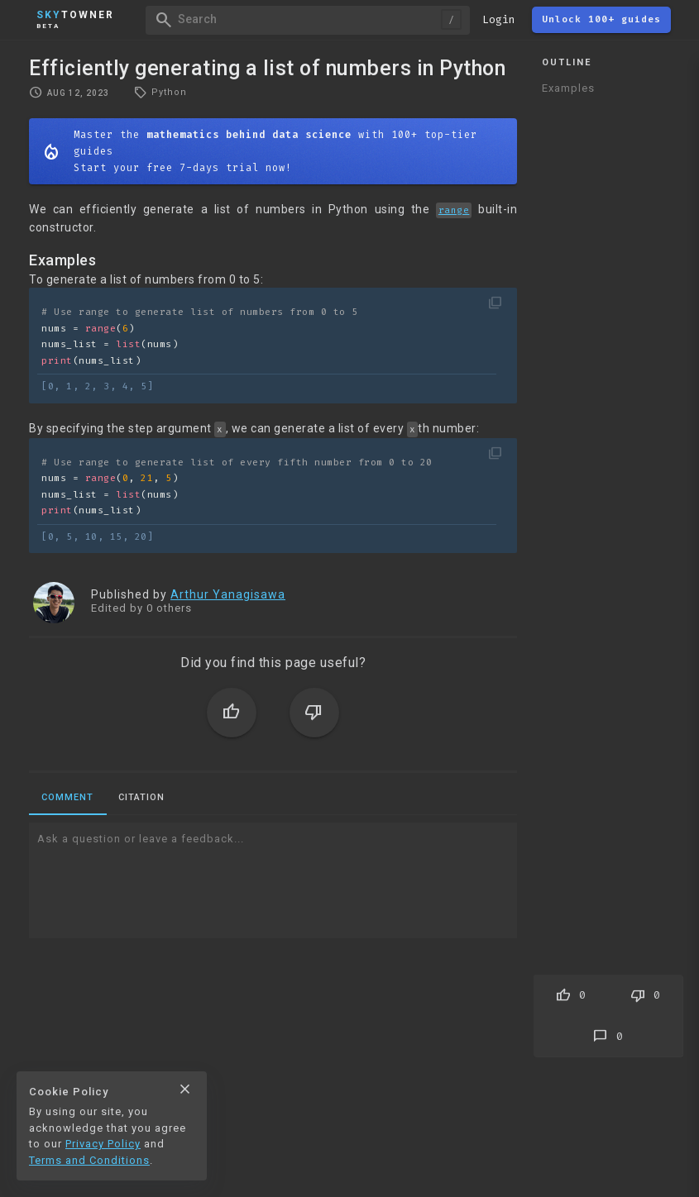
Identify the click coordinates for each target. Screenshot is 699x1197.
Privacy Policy (103, 1143)
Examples (568, 88)
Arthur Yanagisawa (227, 594)
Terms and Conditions (89, 1160)
